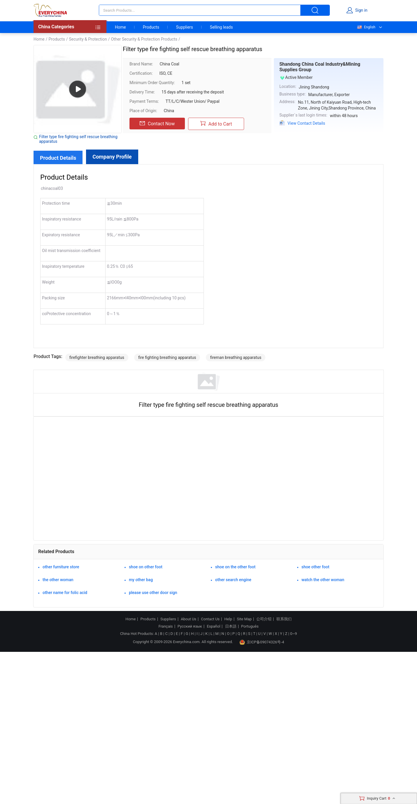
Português (250, 626)
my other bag (141, 579)
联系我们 (284, 619)
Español (213, 626)
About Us (188, 619)
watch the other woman (323, 579)
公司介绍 (263, 619)
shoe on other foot (145, 567)
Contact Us (210, 619)
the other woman (58, 579)
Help (228, 619)
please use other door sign (153, 592)
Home (120, 27)
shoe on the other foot (235, 567)
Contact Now (157, 123)
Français (165, 626)
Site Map (244, 619)
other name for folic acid (65, 592)
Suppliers (184, 27)
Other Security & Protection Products (144, 39)
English (366, 27)
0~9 (293, 633)
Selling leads (221, 27)
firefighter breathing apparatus (96, 357)
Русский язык (190, 626)
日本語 (230, 626)
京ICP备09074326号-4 (261, 642)
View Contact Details (306, 123)
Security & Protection (88, 39)
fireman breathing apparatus (235, 357)
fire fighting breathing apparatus (167, 357)
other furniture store (61, 567)
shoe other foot (316, 567)
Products (151, 27)
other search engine (233, 579)
